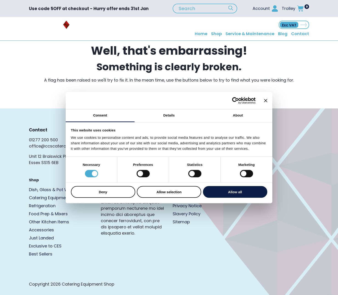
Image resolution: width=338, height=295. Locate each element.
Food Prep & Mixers (48, 214)
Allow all (235, 192)
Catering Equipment (49, 198)
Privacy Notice (187, 206)
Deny (103, 192)
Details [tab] (169, 115)
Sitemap (181, 222)
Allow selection (168, 192)
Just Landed (41, 238)
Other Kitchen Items (49, 222)
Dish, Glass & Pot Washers (55, 190)
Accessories (41, 230)
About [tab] (238, 115)
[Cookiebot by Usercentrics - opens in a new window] (235, 100)
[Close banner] (265, 100)
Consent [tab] (100, 115)
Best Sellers (40, 254)
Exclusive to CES (45, 246)
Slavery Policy (186, 214)
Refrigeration (42, 206)
